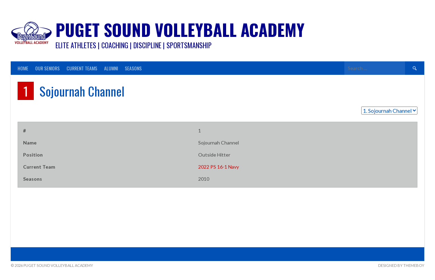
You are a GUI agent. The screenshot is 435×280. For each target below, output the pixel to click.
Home (23, 68)
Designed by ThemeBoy (401, 265)
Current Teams (82, 68)
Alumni (111, 68)
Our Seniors (47, 68)
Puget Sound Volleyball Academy (179, 29)
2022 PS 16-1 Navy (218, 167)
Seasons (133, 68)
